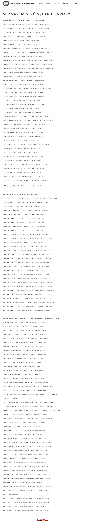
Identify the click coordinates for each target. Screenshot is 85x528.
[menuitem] (41, 3)
